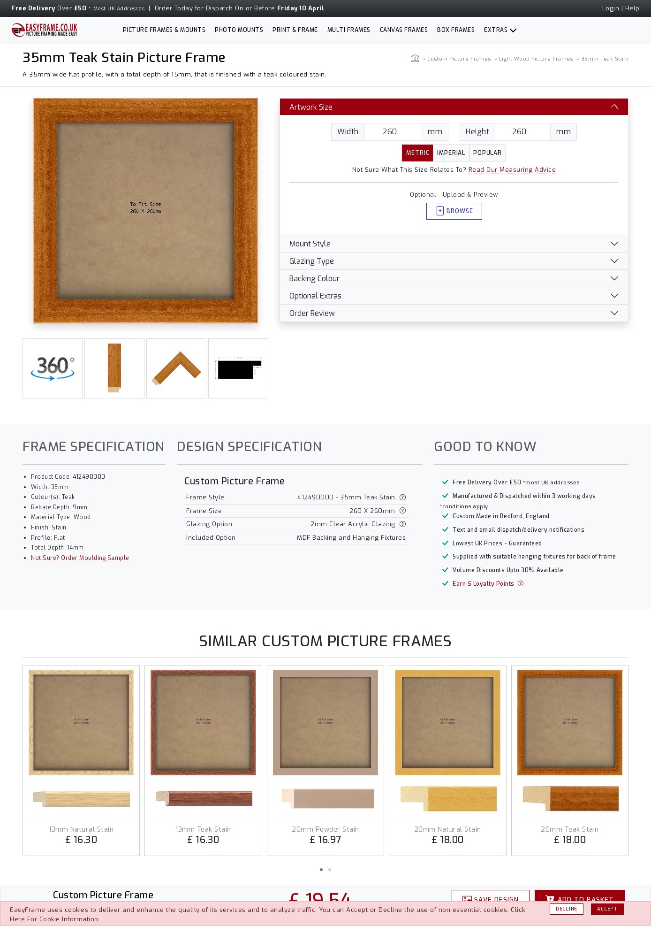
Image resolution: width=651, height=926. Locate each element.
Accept (607, 909)
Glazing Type (311, 261)
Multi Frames (349, 30)
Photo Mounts (239, 30)
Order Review (312, 313)
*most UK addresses (551, 482)
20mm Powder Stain (325, 829)
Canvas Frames (404, 30)
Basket (579, 900)
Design (490, 900)
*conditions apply (463, 506)
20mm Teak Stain (570, 829)
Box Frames (456, 30)
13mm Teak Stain (203, 829)
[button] (321, 869)
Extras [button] (495, 30)
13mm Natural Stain (81, 829)
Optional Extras (315, 296)
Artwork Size (311, 107)
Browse (454, 211)
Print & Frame (295, 30)
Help (632, 8)
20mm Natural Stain (447, 829)
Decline (566, 909)
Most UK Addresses (119, 8)
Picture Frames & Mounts (164, 30)
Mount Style (310, 244)
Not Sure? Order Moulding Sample (80, 558)
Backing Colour (314, 278)
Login (611, 8)
